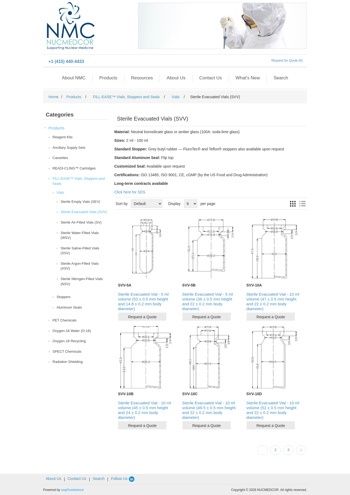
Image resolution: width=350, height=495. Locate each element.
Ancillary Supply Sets (68, 148)
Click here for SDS (129, 192)
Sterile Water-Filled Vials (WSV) (80, 235)
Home (53, 97)
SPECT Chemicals (66, 351)
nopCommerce (72, 490)
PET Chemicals (64, 320)
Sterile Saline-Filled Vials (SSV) (80, 250)
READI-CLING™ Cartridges (74, 168)
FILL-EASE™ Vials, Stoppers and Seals (78, 181)
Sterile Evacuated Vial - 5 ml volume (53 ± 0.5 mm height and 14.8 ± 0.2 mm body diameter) (143, 301)
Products (108, 77)
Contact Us (210, 77)
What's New (248, 77)
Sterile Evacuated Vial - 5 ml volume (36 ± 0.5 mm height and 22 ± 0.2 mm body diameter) (207, 301)
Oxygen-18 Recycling (69, 341)
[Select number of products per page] (190, 203)
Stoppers (64, 297)
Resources (142, 77)
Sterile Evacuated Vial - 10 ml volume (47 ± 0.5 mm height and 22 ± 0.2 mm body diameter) (272, 301)
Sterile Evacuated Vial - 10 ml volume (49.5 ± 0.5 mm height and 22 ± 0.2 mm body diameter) (209, 410)
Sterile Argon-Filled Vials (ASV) (80, 266)
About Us (176, 77)
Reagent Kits (62, 137)
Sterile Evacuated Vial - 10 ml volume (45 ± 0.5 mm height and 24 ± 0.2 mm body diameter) (144, 410)
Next (301, 450)
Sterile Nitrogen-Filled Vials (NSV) (82, 281)
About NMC (74, 77)
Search (281, 77)
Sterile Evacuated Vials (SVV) (84, 212)
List (302, 203)
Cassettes (60, 158)
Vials (60, 192)
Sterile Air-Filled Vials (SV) (81, 222)
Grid (292, 203)
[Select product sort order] (146, 203)
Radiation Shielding (67, 362)
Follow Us (123, 478)
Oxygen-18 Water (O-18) (71, 331)
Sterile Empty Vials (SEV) (80, 202)
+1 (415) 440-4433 (66, 61)
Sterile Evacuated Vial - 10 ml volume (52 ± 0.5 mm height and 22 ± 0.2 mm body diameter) (272, 410)
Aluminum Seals (69, 307)
